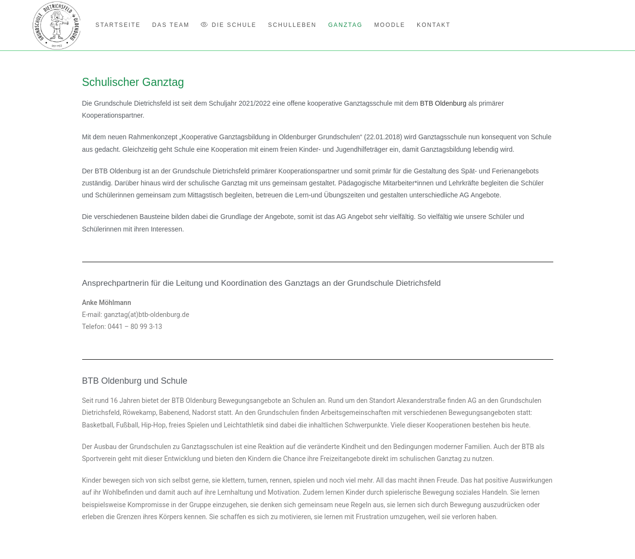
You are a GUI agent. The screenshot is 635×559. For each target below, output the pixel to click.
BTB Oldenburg (443, 103)
